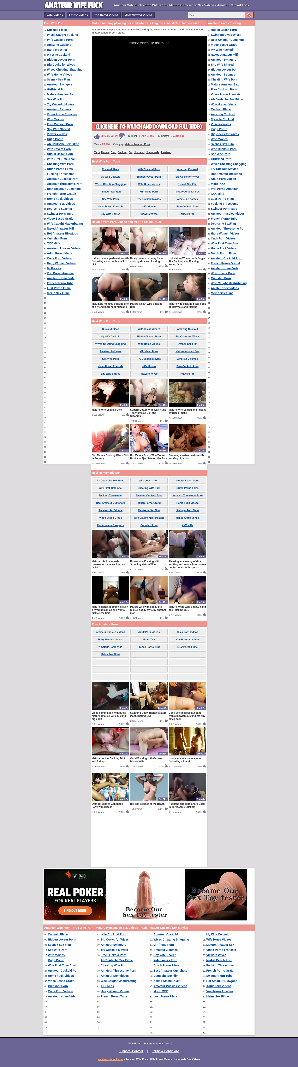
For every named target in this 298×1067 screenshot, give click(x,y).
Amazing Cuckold (59, 44)
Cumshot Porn (57, 238)
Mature (105, 152)
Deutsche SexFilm (59, 208)
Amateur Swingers (59, 84)
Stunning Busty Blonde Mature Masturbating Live (148, 763)
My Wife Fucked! (222, 49)
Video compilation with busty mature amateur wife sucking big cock (109, 764)
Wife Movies (55, 119)
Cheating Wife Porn (60, 164)
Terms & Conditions (165, 1051)
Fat (130, 152)
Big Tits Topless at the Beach (147, 852)
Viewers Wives (57, 134)
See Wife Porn (56, 99)
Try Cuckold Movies (60, 104)
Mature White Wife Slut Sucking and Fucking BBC (187, 657)
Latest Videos (78, 15)
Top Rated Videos (106, 15)
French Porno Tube (60, 283)
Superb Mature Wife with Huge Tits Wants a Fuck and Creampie (148, 461)
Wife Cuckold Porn (60, 39)
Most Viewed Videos (138, 15)
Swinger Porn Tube (60, 213)
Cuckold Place (57, 29)
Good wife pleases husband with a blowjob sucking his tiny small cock (187, 764)
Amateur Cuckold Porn (62, 178)
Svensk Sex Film (58, 79)
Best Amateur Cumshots (64, 188)
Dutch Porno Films (60, 169)
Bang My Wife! (57, 49)
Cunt (113, 152)
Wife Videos (55, 15)
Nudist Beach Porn (60, 154)
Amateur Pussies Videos (64, 248)
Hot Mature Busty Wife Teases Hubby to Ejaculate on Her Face (148, 505)
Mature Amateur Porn (137, 144)
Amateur (166, 152)
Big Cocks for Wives (61, 64)
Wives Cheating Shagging (65, 69)
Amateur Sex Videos (61, 203)
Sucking (122, 152)
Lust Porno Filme (59, 288)
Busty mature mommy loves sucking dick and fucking (146, 308)
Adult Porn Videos (59, 253)
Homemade (152, 152)
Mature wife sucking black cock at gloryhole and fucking (187, 354)
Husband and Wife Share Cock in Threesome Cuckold (187, 854)
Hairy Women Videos (61, 263)
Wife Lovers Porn (59, 149)
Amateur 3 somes (59, 109)
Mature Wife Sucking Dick (107, 458)
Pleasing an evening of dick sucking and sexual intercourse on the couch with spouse (187, 612)
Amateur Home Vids (60, 278)
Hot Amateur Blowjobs (62, 233)
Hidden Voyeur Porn (61, 59)
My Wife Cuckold (58, 54)
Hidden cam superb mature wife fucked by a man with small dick (110, 309)
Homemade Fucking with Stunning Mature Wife (144, 611)
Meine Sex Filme (58, 293)
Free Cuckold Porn (60, 124)
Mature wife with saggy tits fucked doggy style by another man (148, 658)
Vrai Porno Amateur (60, 273)
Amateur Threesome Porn (64, 183)
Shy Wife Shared (58, 129)
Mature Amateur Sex (61, 94)
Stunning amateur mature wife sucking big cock (186, 505)
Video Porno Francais (62, 114)
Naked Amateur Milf (60, 228)
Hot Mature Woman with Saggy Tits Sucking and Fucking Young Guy (187, 309)
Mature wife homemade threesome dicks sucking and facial (109, 612)
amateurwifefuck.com (110, 1059)
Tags (97, 152)
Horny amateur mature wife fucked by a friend (185, 808)
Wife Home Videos (59, 74)
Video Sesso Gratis (60, 218)
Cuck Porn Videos (59, 258)
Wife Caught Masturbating (65, 223)
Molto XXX (54, 268)
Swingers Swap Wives (226, 34)
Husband (139, 152)
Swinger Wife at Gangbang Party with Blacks (107, 854)
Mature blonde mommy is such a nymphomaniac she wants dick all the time (110, 658)
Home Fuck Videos (60, 198)
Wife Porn (134, 1043)
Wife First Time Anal (61, 159)
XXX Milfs (53, 243)
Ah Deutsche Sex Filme (63, 144)
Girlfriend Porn (57, 89)
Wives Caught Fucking (62, 34)
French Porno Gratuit (61, 193)
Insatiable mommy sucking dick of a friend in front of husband (110, 354)
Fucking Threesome (60, 174)
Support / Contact (131, 1051)
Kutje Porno (55, 139)
